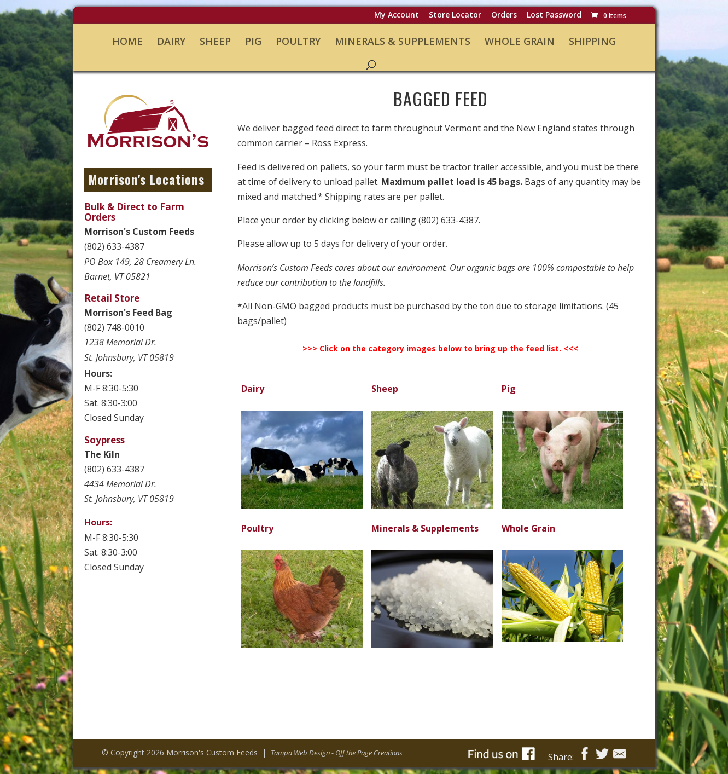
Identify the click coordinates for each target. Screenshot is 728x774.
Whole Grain (520, 42)
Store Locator (455, 15)
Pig (253, 42)
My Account (396, 15)
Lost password (554, 15)
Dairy (171, 42)
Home (127, 42)
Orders (504, 15)
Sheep (215, 42)
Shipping (592, 42)
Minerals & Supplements (402, 42)
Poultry (298, 42)
